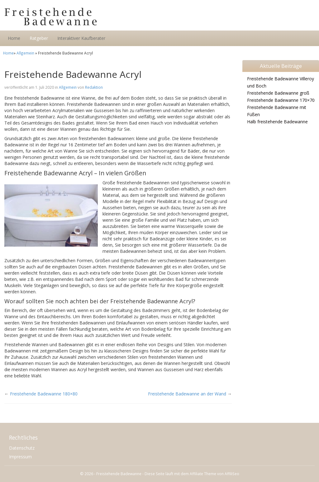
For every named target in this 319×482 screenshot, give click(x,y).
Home (14, 38)
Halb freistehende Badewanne (277, 122)
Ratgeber (39, 38)
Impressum (20, 457)
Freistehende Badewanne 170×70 (281, 100)
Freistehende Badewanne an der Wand (187, 394)
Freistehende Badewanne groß (278, 93)
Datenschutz (22, 448)
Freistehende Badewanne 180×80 (44, 394)
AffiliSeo (232, 473)
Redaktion (94, 87)
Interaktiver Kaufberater (81, 38)
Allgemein (25, 52)
